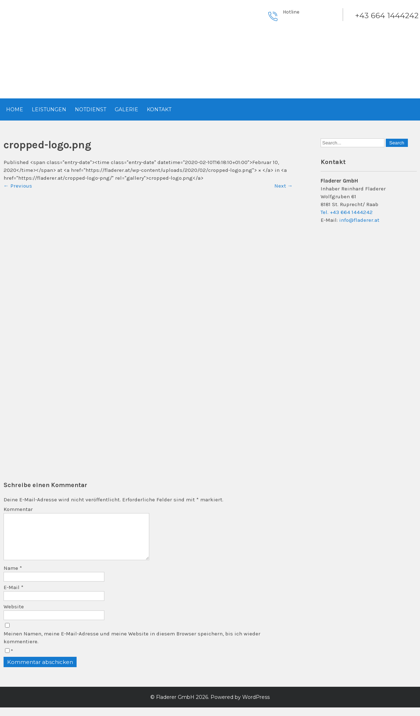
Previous (18, 186)
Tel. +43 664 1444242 (347, 212)
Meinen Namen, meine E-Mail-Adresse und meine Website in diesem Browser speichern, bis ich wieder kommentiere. (132, 646)
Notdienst (90, 109)
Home (14, 109)
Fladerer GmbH (175, 705)
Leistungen (49, 109)
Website (14, 615)
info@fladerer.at (359, 220)
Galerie (126, 109)
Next (283, 186)
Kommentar (18, 509)
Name (13, 576)
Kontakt (159, 109)
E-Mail (14, 596)
